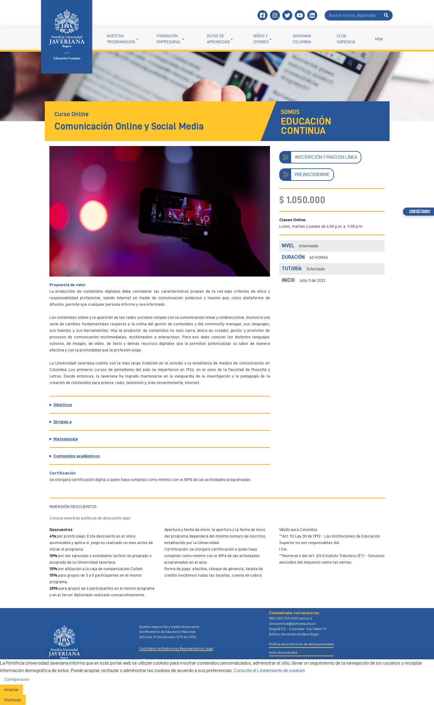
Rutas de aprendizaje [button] (218, 39)
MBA (379, 39)
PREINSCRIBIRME (312, 174)
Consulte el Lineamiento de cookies (269, 670)
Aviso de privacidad (283, 652)
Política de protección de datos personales (301, 644)
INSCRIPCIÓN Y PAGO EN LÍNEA (326, 157)
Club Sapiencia (346, 39)
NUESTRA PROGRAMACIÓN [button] (121, 39)
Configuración (17, 679)
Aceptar (11, 689)
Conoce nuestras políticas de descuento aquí (89, 518)
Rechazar (12, 700)
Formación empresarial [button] (169, 39)
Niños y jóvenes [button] (261, 39)
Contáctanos (419, 212)
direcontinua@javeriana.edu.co (292, 623)
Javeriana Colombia (302, 39)
